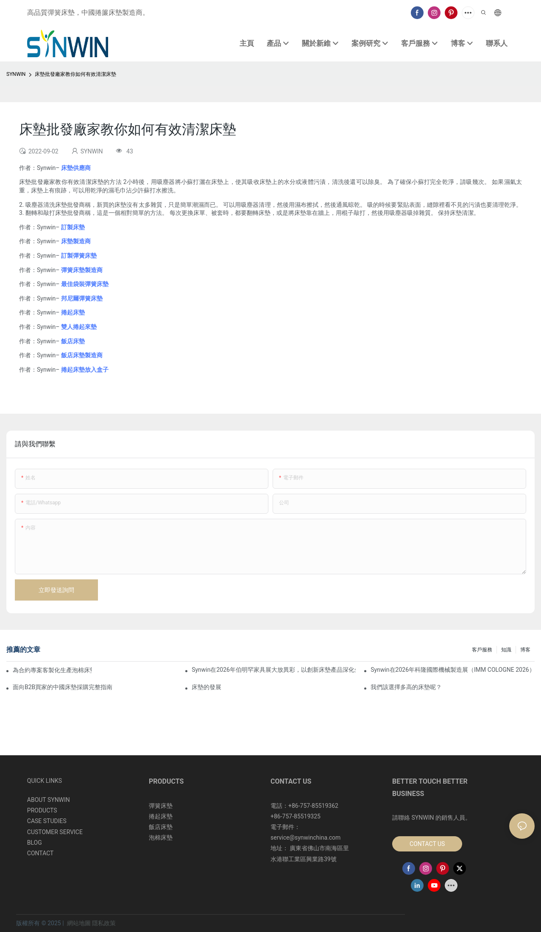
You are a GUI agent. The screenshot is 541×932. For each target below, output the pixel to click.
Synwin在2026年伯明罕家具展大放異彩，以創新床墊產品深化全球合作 (274, 669)
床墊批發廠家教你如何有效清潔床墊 (75, 74)
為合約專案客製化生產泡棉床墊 (52, 670)
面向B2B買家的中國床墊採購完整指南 (62, 687)
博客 (525, 650)
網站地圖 (78, 923)
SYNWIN (15, 74)
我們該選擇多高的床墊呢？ (406, 687)
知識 (506, 650)
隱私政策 (104, 923)
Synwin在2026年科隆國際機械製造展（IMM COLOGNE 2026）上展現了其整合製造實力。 (453, 669)
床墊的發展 (206, 687)
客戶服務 (482, 650)
